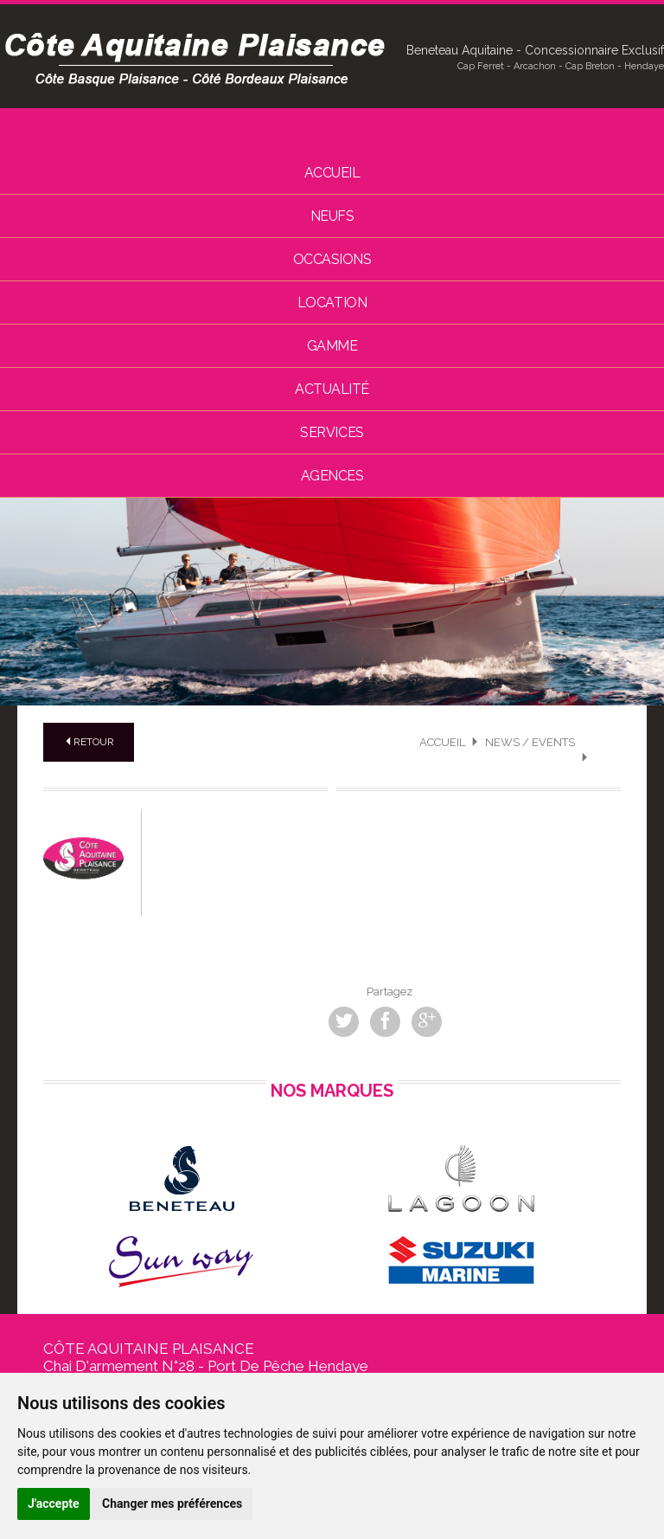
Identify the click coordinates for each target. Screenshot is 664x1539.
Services (331, 432)
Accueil (332, 172)
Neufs (332, 216)
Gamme (332, 346)
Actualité (332, 389)
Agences (332, 475)
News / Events (530, 742)
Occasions (332, 259)
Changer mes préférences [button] (172, 1503)
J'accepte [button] (54, 1503)
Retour (88, 742)
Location (332, 302)
